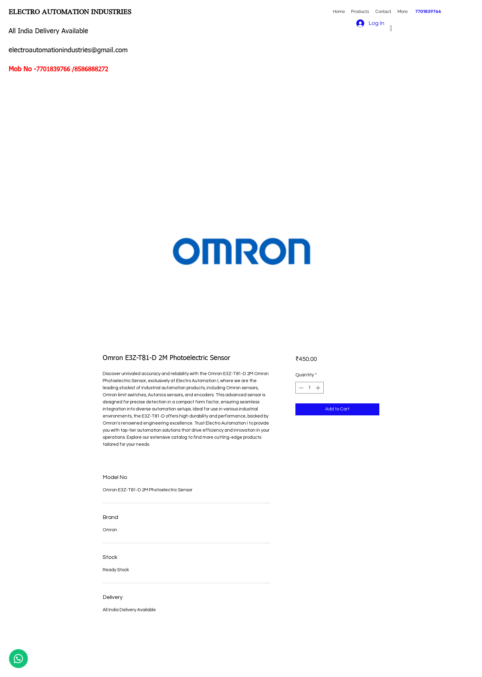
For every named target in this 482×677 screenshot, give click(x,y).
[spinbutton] (309, 388)
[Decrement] (300, 388)
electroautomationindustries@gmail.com (68, 50)
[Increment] (318, 388)
